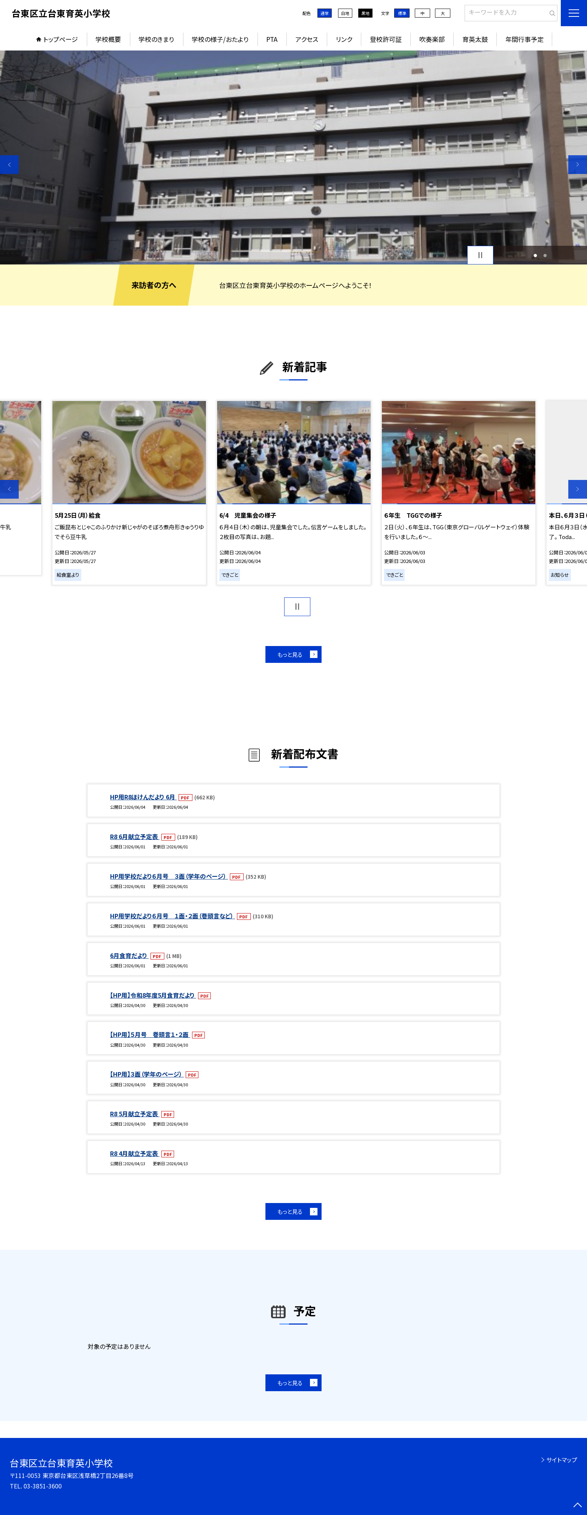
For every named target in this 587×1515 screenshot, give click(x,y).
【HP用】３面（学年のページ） (147, 1073)
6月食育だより (129, 955)
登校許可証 (386, 39)
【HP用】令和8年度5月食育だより (153, 995)
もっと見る (289, 654)
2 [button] (545, 255)
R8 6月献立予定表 (134, 836)
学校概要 (108, 39)
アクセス (306, 39)
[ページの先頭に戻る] (577, 1505)
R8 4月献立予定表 (134, 1153)
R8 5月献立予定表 (134, 1113)
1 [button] (535, 255)
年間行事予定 (524, 39)
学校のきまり (156, 39)
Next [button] (577, 164)
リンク (344, 39)
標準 (402, 13)
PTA (271, 39)
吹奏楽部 (432, 39)
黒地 (365, 13)
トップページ (60, 39)
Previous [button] (9, 164)
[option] (293, 157)
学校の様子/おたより (220, 39)
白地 (345, 13)
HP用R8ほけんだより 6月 (143, 796)
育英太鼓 (475, 39)
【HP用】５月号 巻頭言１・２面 (150, 1034)
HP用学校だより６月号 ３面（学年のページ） (169, 876)
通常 (324, 13)
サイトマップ (561, 1459)
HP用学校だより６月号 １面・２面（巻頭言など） (172, 915)
